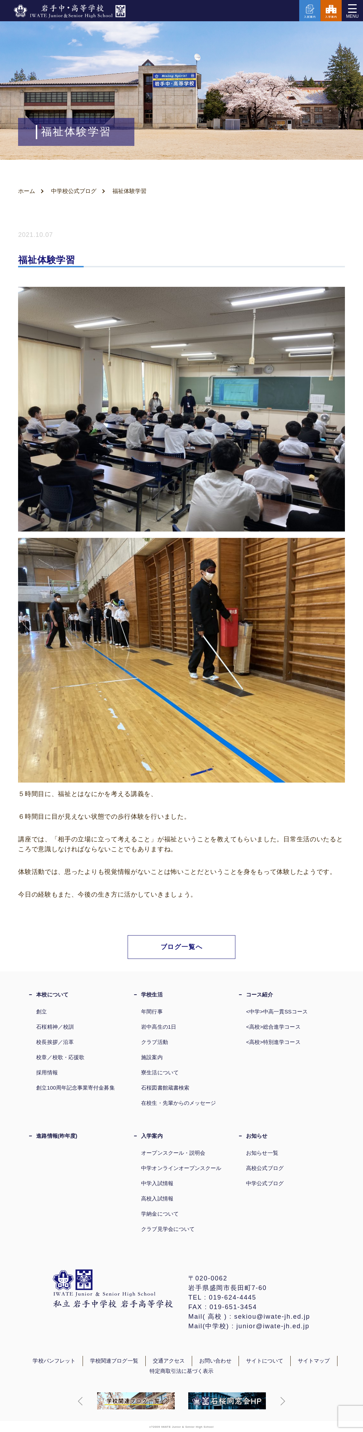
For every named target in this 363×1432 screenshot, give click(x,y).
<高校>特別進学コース (273, 1042)
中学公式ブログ (265, 1183)
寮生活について (160, 1072)
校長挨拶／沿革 (55, 1042)
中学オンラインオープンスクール (181, 1168)
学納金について (160, 1214)
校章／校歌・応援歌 (60, 1057)
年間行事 (151, 1011)
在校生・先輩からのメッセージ (178, 1103)
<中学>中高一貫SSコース (277, 1011)
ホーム (26, 191)
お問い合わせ (215, 1361)
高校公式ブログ (265, 1168)
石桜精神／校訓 (55, 1027)
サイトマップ (314, 1361)
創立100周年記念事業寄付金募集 (75, 1088)
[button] (80, 1401)
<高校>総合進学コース (273, 1027)
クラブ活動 (154, 1042)
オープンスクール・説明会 (173, 1153)
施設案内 (151, 1057)
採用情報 (46, 1072)
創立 (41, 1011)
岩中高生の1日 (158, 1027)
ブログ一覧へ (182, 946)
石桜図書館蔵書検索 (165, 1088)
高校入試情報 (157, 1198)
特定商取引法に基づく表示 (182, 1371)
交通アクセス (169, 1361)
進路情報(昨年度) (56, 1136)
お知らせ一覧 (262, 1153)
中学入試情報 (157, 1183)
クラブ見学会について (168, 1229)
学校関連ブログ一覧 (114, 1361)
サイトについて (265, 1361)
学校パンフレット (54, 1361)
